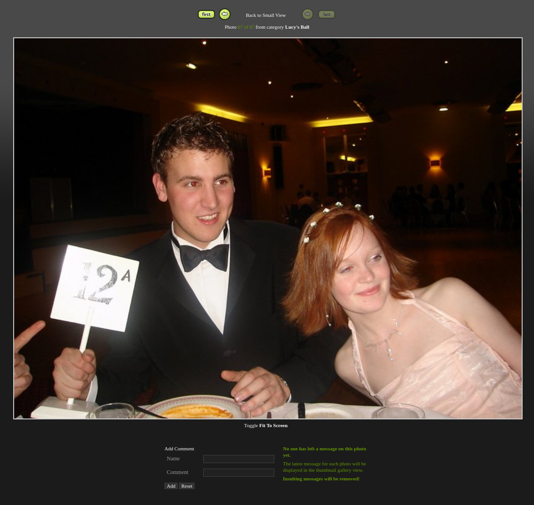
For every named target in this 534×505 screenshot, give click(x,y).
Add (171, 486)
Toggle (266, 425)
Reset (186, 486)
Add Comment (179, 448)
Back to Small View (266, 15)
